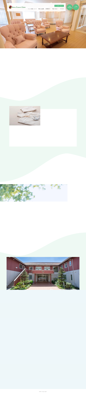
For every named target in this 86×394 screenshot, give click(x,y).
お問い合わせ (60, 5)
